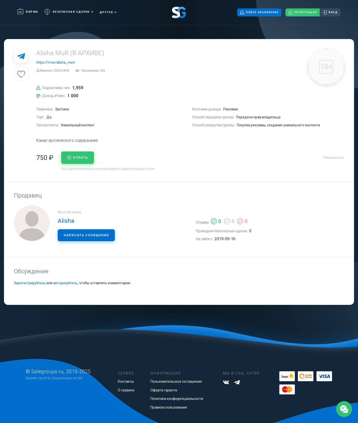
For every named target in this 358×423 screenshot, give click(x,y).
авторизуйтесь (65, 283)
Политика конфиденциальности (176, 399)
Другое (106, 12)
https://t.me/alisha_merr (55, 62)
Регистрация (302, 12)
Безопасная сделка (67, 12)
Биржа (27, 11)
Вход (330, 12)
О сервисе (126, 390)
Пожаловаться (333, 157)
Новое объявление (259, 12)
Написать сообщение (86, 235)
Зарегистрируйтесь (30, 283)
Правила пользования (168, 407)
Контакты (126, 381)
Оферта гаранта (163, 390)
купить (77, 158)
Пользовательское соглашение (176, 381)
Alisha (66, 220)
